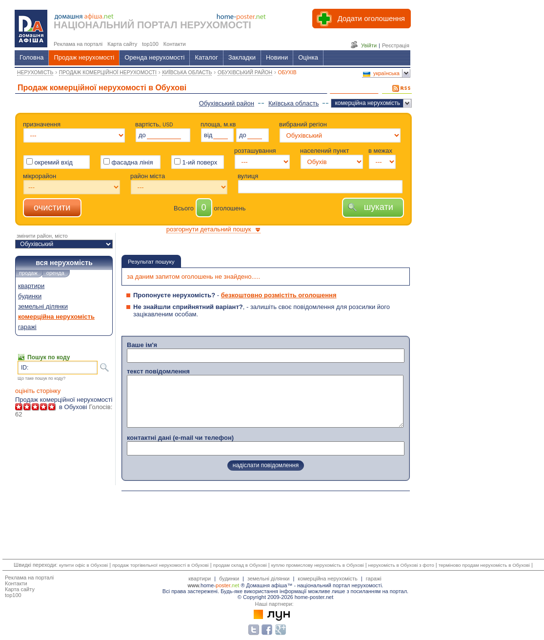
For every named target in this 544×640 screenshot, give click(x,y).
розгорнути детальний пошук (208, 229)
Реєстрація (395, 45)
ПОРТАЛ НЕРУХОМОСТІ (194, 25)
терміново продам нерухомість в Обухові (484, 565)
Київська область (293, 103)
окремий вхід (49, 162)
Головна (31, 57)
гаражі (27, 326)
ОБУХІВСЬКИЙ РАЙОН (245, 72)
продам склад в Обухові (240, 565)
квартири (31, 285)
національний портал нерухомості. (340, 585)
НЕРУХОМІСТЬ (35, 72)
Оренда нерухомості (154, 57)
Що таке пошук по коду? (41, 378)
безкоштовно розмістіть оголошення (279, 295)
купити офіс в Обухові (83, 565)
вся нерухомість (64, 263)
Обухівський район (226, 103)
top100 (13, 595)
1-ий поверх (195, 162)
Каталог (206, 57)
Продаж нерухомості (84, 57)
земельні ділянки (43, 306)
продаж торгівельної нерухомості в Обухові (160, 565)
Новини (277, 57)
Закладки (242, 57)
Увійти (369, 45)
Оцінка (308, 57)
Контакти (16, 583)
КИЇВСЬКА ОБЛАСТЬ (187, 72)
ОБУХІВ (287, 72)
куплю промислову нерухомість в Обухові (317, 565)
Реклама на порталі (29, 577)
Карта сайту (20, 589)
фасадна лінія (128, 161)
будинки (29, 296)
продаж (28, 273)
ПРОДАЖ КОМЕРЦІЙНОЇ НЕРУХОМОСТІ (108, 72)
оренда (55, 273)
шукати (373, 207)
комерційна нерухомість (367, 103)
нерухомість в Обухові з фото (401, 565)
